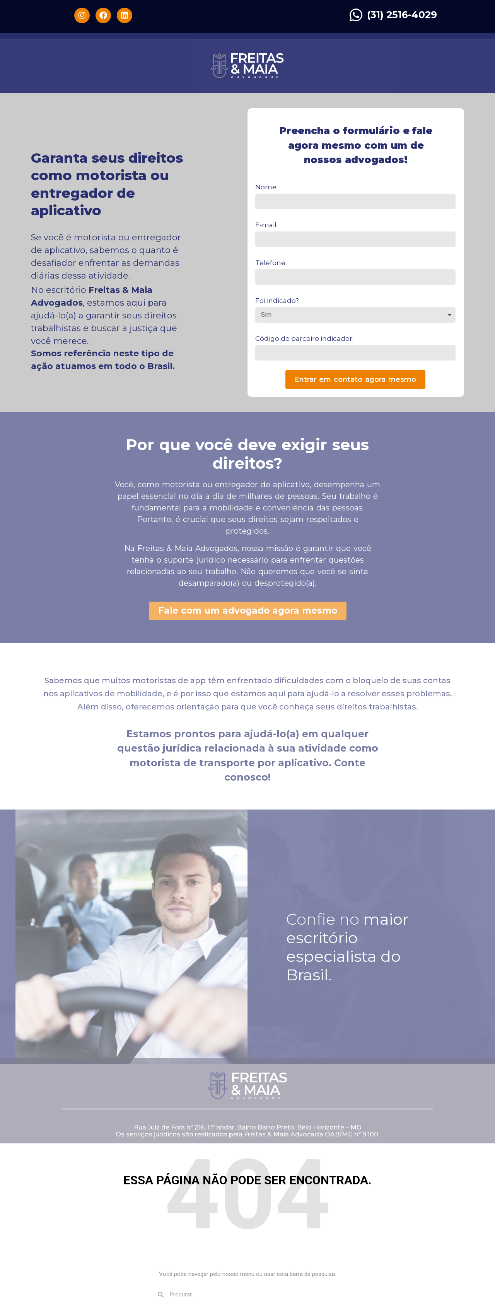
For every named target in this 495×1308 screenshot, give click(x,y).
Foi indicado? (277, 300)
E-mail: (266, 225)
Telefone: (271, 263)
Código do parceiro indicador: (304, 338)
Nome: (266, 187)
